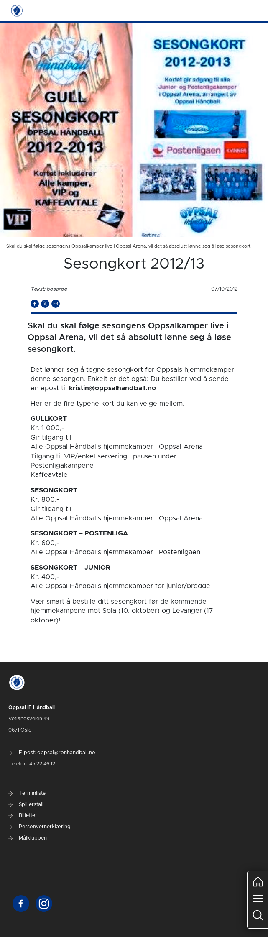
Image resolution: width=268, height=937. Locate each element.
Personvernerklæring (39, 826)
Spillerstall (25, 804)
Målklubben (27, 837)
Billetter (22, 815)
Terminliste (27, 793)
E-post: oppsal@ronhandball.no (51, 752)
